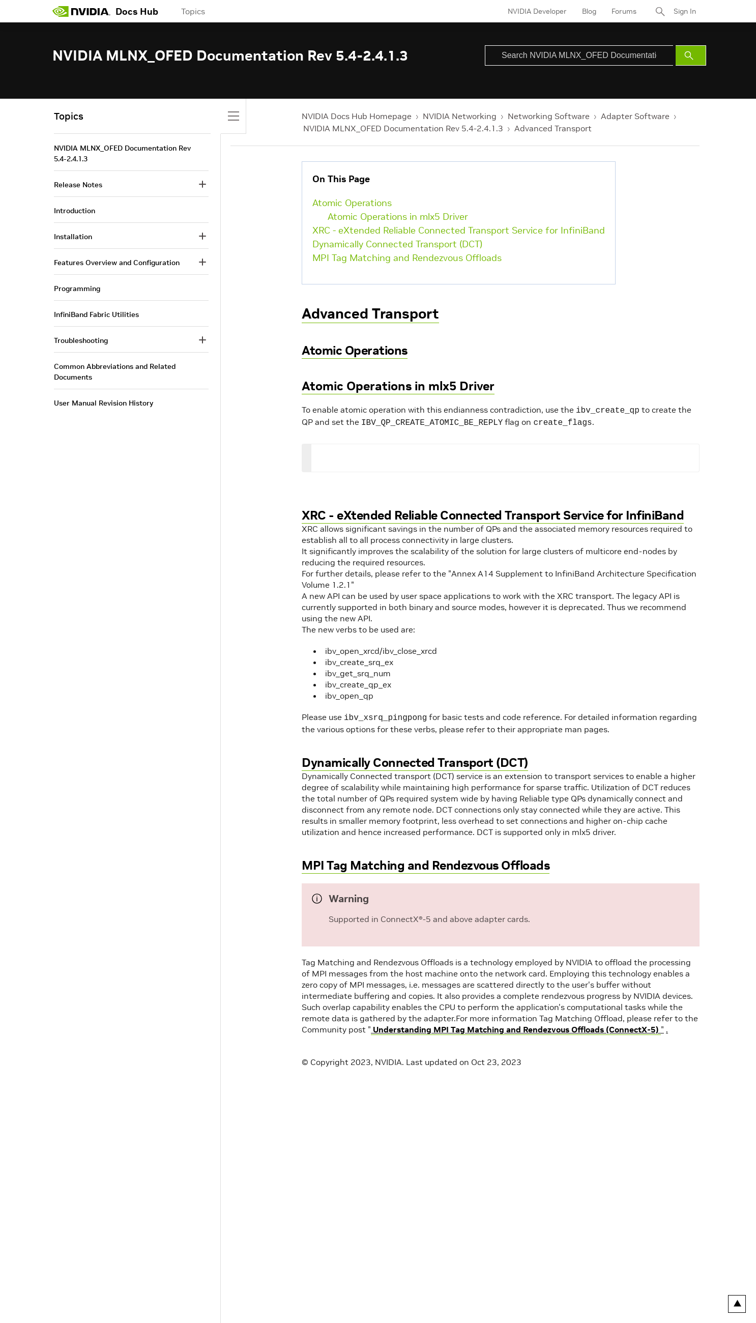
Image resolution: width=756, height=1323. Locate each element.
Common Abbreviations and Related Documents (115, 372)
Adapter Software (635, 116)
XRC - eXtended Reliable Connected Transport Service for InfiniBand (458, 230)
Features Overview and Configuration (117, 262)
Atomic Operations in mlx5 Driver (398, 216)
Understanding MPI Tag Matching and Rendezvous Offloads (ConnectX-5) (516, 1026)
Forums (624, 11)
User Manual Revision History (103, 403)
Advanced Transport (553, 128)
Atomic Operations (352, 203)
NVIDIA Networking (460, 116)
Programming (77, 288)
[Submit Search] (691, 55)
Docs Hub (136, 11)
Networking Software (549, 116)
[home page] (81, 11)
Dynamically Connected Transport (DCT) (397, 244)
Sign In (685, 11)
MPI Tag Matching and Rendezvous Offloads (407, 258)
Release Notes (78, 184)
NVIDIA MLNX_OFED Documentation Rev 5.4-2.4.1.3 (403, 128)
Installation (73, 236)
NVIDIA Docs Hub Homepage (357, 116)
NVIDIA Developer (537, 11)
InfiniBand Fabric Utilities (96, 314)
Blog (589, 11)
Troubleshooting (81, 340)
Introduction (74, 210)
